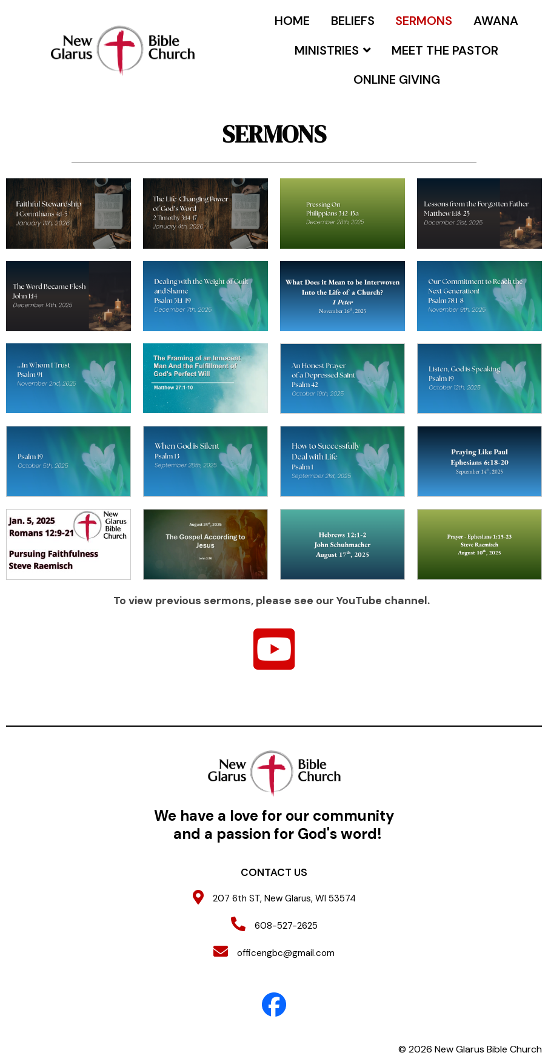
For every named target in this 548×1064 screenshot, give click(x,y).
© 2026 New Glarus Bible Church (470, 1049)
